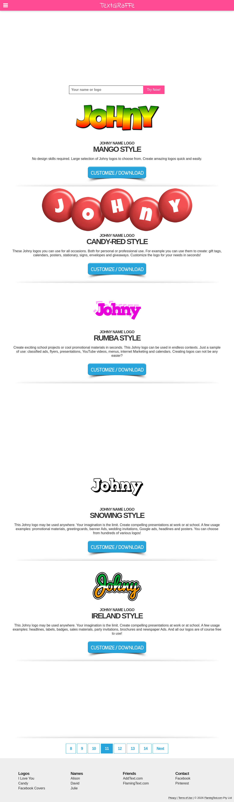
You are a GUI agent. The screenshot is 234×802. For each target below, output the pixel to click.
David (75, 783)
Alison (75, 778)
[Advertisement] (117, 48)
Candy (23, 783)
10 (94, 748)
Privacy (172, 797)
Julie (74, 788)
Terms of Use (185, 797)
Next (160, 748)
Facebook (182, 778)
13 (133, 748)
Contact (182, 773)
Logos (23, 773)
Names (77, 773)
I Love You (26, 778)
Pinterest (182, 783)
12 (120, 748)
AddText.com (133, 778)
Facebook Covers (31, 788)
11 (107, 748)
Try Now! (153, 89)
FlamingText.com (136, 783)
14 (145, 748)
